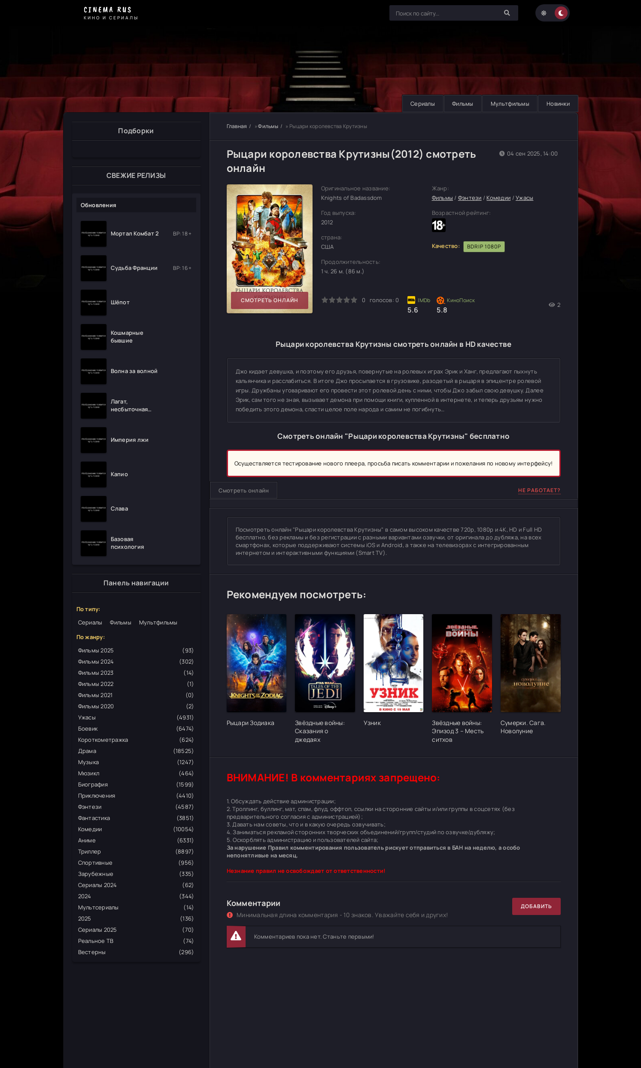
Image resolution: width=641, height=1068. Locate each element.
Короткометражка (136, 740)
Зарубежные (136, 874)
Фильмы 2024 (136, 661)
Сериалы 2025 (136, 929)
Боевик (136, 728)
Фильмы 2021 (136, 695)
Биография (136, 784)
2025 (136, 918)
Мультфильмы (508, 103)
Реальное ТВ (136, 941)
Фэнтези (136, 807)
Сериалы (419, 103)
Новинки (557, 103)
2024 (136, 896)
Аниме (136, 840)
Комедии (136, 829)
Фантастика (136, 818)
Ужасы (136, 717)
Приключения (136, 795)
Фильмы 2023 (136, 672)
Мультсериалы (136, 907)
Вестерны (136, 952)
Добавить (536, 906)
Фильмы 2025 (136, 650)
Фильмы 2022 (136, 684)
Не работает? (539, 490)
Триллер (136, 851)
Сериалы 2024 (136, 885)
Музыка (136, 762)
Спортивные (136, 862)
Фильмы (460, 103)
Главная (237, 126)
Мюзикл (136, 773)
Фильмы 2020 (136, 706)
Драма (136, 751)
